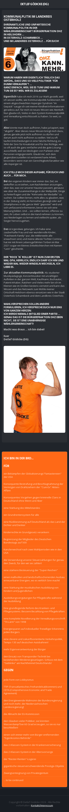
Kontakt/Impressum (42, 805)
